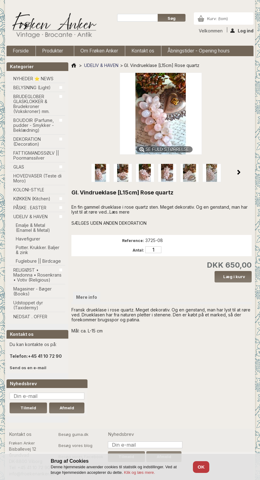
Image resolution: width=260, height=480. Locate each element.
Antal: (138, 250)
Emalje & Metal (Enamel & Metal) (33, 228)
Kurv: (217, 18)
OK (201, 467)
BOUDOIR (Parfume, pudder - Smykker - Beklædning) (33, 125)
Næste (238, 172)
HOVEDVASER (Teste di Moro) (37, 178)
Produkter (53, 52)
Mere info (86, 297)
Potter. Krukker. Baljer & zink (37, 250)
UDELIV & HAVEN (30, 216)
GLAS (18, 166)
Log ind (242, 30)
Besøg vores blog (75, 445)
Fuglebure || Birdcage (38, 261)
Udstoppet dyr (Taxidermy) (28, 305)
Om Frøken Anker (99, 51)
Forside (21, 51)
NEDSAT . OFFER (30, 316)
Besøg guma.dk (73, 434)
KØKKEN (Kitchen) (31, 198)
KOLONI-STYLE (28, 189)
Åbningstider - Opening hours (199, 51)
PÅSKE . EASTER (29, 207)
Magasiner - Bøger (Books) (32, 291)
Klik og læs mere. (139, 472)
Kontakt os (142, 51)
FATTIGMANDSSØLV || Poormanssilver (36, 155)
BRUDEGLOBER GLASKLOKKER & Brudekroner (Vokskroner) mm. (31, 104)
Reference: (133, 240)
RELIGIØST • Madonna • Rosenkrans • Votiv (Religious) (37, 274)
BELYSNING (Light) (32, 87)
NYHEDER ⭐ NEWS (33, 78)
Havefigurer (28, 238)
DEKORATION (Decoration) (27, 141)
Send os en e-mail (28, 367)
